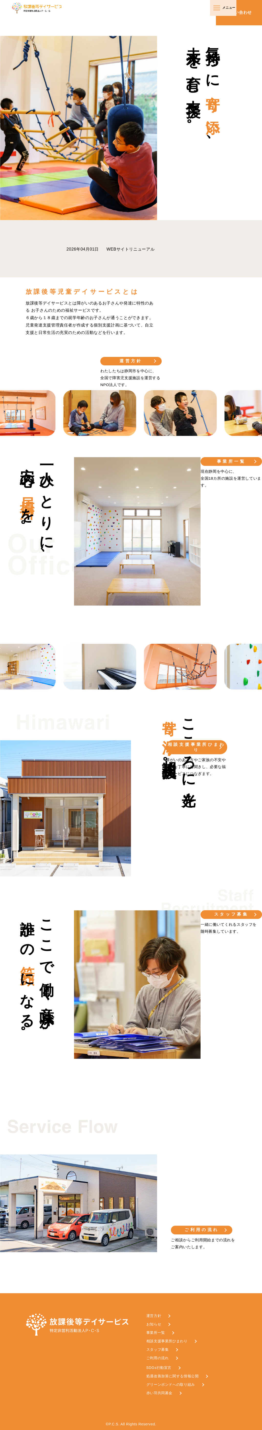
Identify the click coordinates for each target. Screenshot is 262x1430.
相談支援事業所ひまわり (196, 747)
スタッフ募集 (231, 914)
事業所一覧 (231, 461)
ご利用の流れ (201, 1230)
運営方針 (131, 361)
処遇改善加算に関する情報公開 (172, 1376)
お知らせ (153, 1324)
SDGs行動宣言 (159, 1368)
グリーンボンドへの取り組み (170, 1384)
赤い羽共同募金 (159, 1393)
